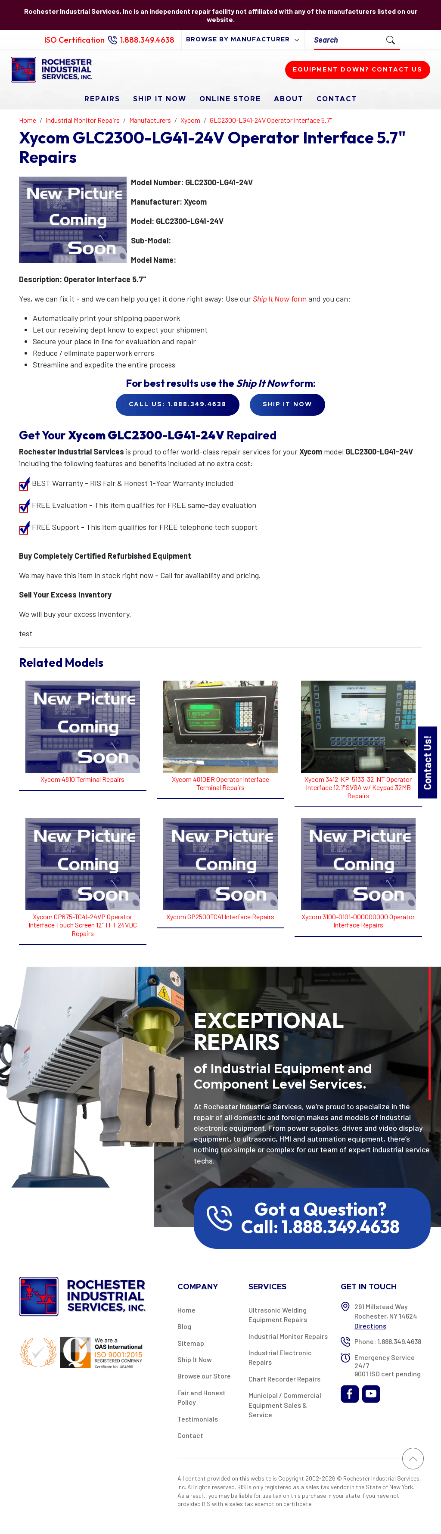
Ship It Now (159, 99)
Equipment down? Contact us (357, 70)
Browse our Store (204, 1376)
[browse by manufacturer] (243, 40)
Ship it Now (287, 404)
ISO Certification (74, 40)
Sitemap (190, 1343)
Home (186, 1310)
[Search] (348, 40)
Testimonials (197, 1419)
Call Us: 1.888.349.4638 (178, 404)
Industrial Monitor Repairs (288, 1336)
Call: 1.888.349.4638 (320, 1227)
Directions (370, 1326)
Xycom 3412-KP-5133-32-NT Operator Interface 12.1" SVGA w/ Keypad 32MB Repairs (358, 787)
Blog (184, 1326)
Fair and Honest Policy (201, 1397)
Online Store (230, 99)
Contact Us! (427, 762)
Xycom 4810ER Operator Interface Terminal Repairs (220, 783)
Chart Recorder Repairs (284, 1379)
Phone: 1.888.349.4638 (387, 1341)
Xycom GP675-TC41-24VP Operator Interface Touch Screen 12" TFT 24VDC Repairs (82, 924)
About (289, 99)
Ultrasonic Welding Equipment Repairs (277, 1314)
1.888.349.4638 (147, 40)
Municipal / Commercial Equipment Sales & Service (284, 1405)
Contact (337, 99)
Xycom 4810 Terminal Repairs (82, 779)
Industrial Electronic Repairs (280, 1357)
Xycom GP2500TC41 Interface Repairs (220, 916)
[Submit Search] (390, 39)
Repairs (102, 99)
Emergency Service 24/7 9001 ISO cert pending (387, 1365)
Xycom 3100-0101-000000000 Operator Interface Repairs (358, 920)
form (280, 298)
